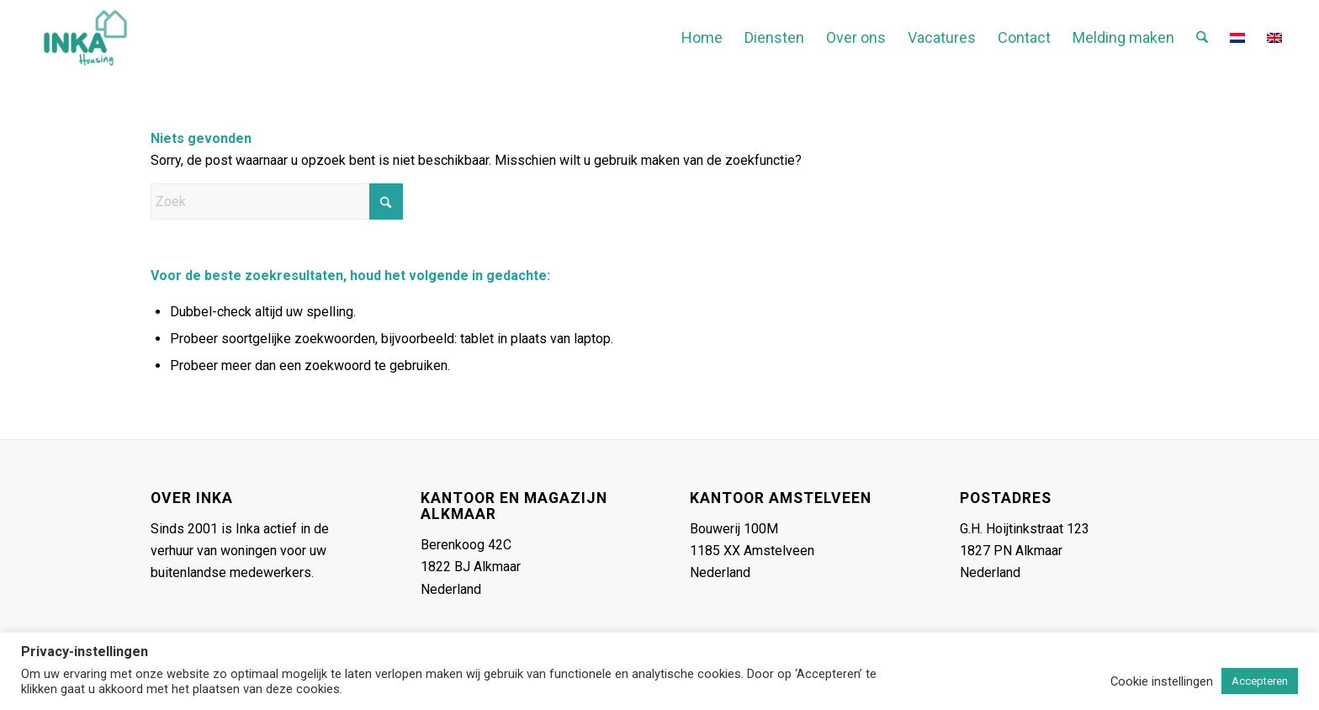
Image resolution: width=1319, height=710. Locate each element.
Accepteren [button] (1260, 681)
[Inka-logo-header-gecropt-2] (85, 38)
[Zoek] (1202, 38)
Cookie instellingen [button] (1161, 681)
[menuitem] (702, 38)
